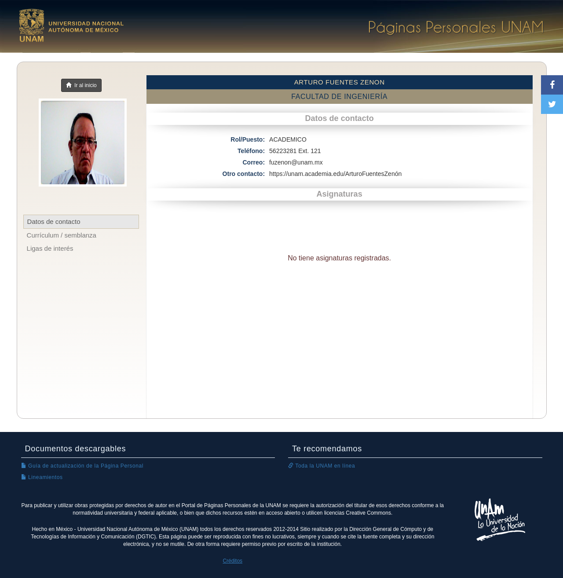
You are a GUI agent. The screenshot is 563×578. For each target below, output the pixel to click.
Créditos (232, 561)
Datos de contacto (53, 221)
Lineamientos (42, 477)
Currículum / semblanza (61, 235)
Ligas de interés (50, 248)
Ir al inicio (81, 85)
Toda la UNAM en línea (321, 466)
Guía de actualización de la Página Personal (82, 466)
